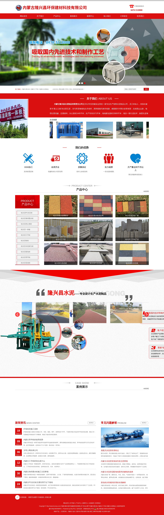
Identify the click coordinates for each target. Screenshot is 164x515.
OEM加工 (28, 167)
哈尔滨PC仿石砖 (26, 213)
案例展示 (73, 16)
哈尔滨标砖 (25, 240)
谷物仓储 (48, 497)
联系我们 (140, 16)
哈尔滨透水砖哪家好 (60, 215)
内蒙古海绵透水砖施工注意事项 (36, 472)
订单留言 (123, 16)
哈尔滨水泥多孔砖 (27, 246)
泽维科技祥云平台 (88, 509)
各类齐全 (55, 167)
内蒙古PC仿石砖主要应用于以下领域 (38, 482)
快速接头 (41, 497)
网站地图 (61, 89)
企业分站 (55, 89)
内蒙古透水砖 (26, 89)
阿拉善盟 (98, 511)
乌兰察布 (104, 511)
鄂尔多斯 (84, 511)
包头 (73, 511)
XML (70, 89)
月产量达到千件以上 (135, 168)
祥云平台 (73, 509)
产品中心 (56, 16)
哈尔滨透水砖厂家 (132, 215)
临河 (109, 511)
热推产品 (56, 511)
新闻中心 (90, 16)
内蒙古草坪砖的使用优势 (33, 440)
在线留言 (91, 503)
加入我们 (107, 16)
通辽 (91, 511)
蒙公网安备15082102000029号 (104, 509)
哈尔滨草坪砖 (25, 257)
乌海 (88, 511)
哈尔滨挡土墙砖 (26, 224)
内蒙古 (70, 511)
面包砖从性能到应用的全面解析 (113, 482)
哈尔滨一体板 (25, 229)
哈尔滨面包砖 (25, 252)
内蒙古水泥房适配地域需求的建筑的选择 (117, 472)
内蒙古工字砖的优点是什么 (34, 461)
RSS (67, 89)
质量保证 (82, 167)
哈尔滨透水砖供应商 (96, 215)
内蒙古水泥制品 (44, 89)
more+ (91, 423)
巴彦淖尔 (78, 511)
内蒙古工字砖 (35, 89)
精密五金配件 (33, 497)
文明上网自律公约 (31, 450)
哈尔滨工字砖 (25, 235)
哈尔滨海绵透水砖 (27, 218)
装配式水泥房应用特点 (110, 450)
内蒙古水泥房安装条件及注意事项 (114, 461)
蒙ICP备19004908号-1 (55, 509)
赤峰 (94, 511)
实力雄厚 (109, 167)
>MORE (146, 191)
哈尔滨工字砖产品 (132, 239)
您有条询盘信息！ (79, 89)
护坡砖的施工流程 (31, 429)
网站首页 (23, 16)
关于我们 (40, 16)
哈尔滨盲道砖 (25, 263)
